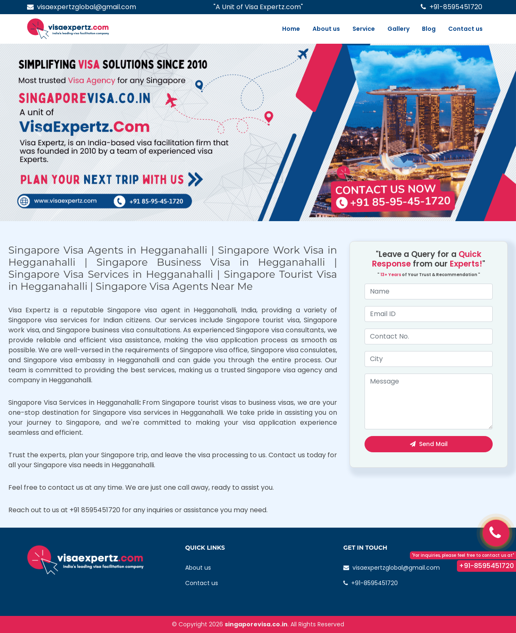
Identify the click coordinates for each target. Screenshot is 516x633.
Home (291, 29)
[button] (38, 132)
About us (326, 29)
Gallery (398, 29)
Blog (429, 29)
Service (363, 29)
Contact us (465, 29)
